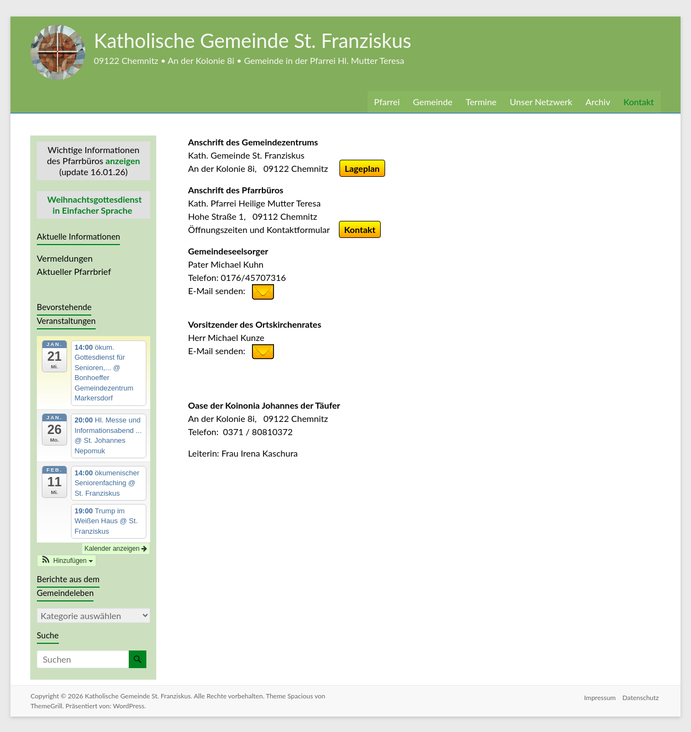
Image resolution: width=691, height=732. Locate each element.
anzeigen (123, 160)
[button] (66, 560)
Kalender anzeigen (116, 548)
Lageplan (366, 168)
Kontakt (639, 101)
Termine (481, 101)
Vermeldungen (65, 258)
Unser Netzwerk (542, 101)
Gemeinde (432, 101)
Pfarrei (386, 101)
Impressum (599, 695)
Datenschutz (642, 695)
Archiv (598, 101)
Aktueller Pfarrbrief (73, 271)
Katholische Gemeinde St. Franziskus (259, 40)
